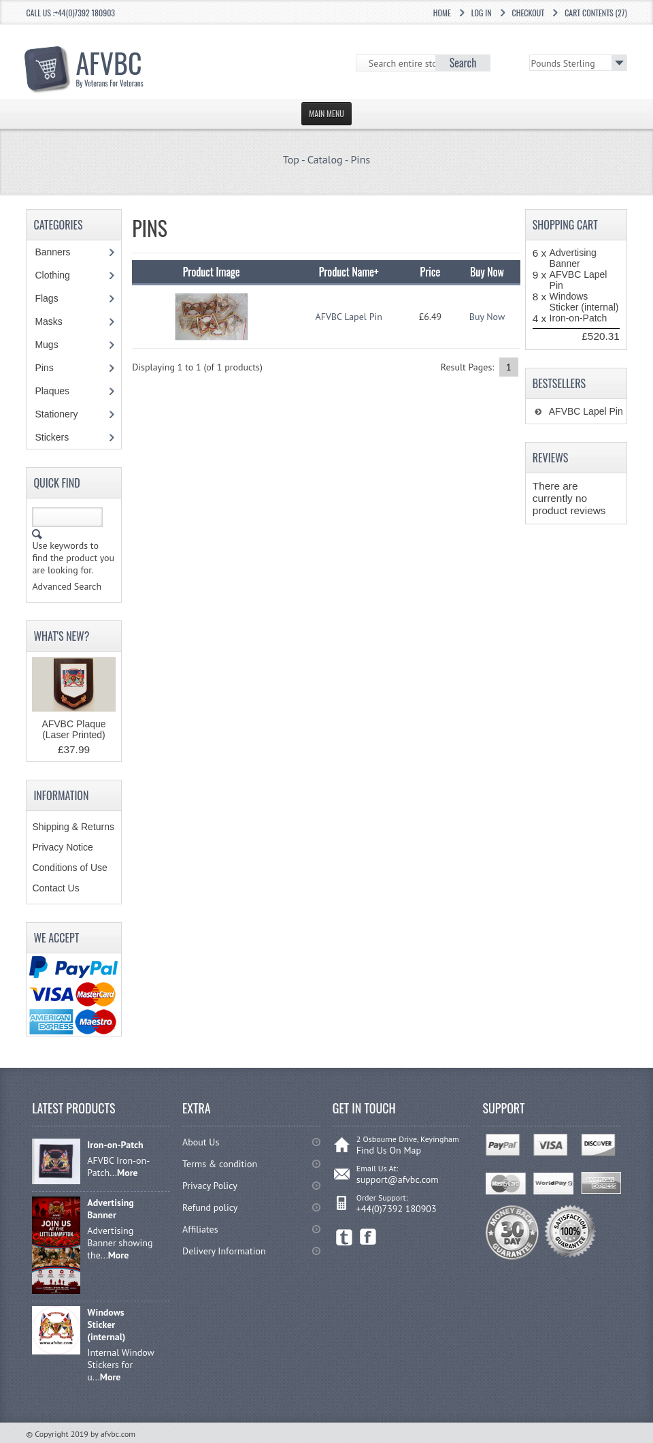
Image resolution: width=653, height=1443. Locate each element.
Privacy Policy (209, 1185)
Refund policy (209, 1207)
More (127, 1173)
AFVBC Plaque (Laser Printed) (73, 729)
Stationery (63, 414)
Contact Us (55, 888)
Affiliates (200, 1229)
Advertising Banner (573, 258)
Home (442, 12)
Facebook (368, 1237)
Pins (360, 159)
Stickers (59, 437)
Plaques (59, 390)
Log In (481, 12)
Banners (59, 252)
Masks (48, 321)
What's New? (61, 636)
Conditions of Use (69, 867)
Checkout (528, 12)
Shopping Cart (565, 225)
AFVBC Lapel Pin (348, 317)
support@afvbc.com (397, 1179)
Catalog (325, 159)
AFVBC (110, 65)
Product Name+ (349, 272)
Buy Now (487, 317)
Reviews (551, 457)
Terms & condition (219, 1164)
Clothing (59, 275)
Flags (53, 298)
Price (430, 272)
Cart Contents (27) (595, 12)
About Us (200, 1142)
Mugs (53, 344)
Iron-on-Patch (578, 318)
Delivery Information (224, 1251)
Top (291, 159)
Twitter (344, 1237)
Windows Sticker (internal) (584, 302)
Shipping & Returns (73, 826)
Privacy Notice (62, 847)
